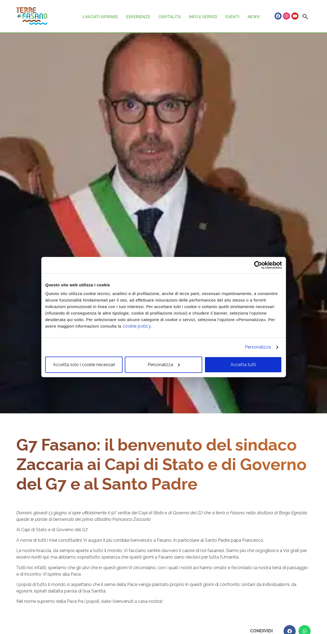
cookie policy (137, 325)
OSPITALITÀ (169, 17)
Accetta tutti (243, 364)
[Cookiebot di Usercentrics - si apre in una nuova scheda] (258, 265)
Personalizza (258, 347)
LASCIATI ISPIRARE (100, 17)
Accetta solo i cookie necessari (84, 364)
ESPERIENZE (138, 17)
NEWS (254, 17)
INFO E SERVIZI (203, 17)
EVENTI (232, 17)
